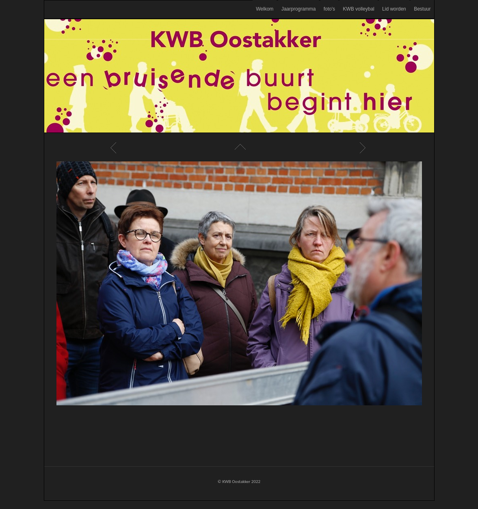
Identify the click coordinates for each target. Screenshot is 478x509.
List (239, 147)
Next (364, 147)
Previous (114, 147)
